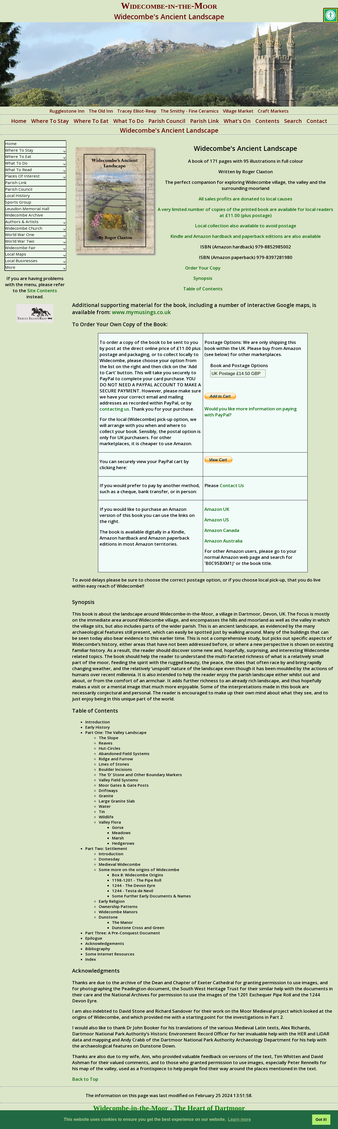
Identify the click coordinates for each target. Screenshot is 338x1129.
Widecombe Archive (24, 215)
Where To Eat (91, 120)
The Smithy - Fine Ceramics (190, 111)
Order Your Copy (202, 268)
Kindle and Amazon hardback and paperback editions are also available (245, 236)
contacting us (114, 409)
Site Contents (42, 290)
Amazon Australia (223, 541)
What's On (237, 120)
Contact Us (232, 485)
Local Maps (35, 254)
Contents (267, 120)
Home (18, 120)
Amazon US (216, 520)
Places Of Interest (35, 176)
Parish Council (166, 120)
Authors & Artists (35, 221)
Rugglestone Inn (66, 111)
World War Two (35, 241)
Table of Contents (203, 289)
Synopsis (202, 278)
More (35, 267)
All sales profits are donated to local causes (245, 199)
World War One (35, 234)
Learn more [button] (239, 1119)
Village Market (238, 111)
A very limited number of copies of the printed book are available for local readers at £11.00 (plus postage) (245, 212)
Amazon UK (216, 509)
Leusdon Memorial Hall (27, 208)
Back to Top (85, 1079)
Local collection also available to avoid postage (245, 226)
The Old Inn (101, 111)
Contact (317, 120)
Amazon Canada (221, 530)
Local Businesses (35, 260)
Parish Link (204, 120)
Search (293, 120)
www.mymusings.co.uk (141, 312)
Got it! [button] (321, 1119)
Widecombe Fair (35, 247)
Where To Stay (50, 120)
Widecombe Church (35, 228)
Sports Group (18, 202)
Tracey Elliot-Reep (136, 111)
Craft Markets (273, 111)
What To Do (128, 120)
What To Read (35, 169)
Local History (17, 195)
